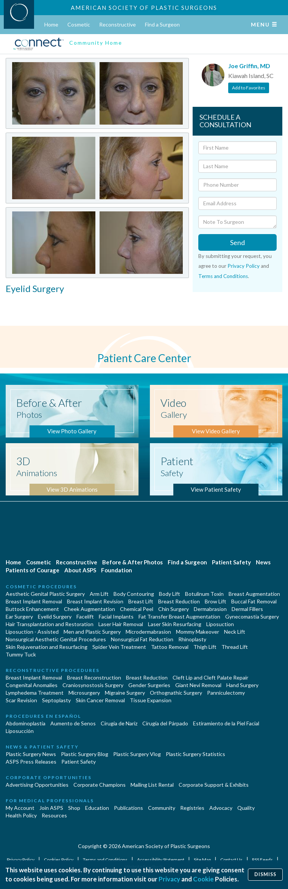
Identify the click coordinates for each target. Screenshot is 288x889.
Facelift (85, 616)
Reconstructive (117, 24)
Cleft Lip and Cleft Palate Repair (210, 677)
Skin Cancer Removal (100, 700)
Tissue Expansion (150, 700)
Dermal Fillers (247, 609)
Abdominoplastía (25, 723)
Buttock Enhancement (32, 609)
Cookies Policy (59, 859)
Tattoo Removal (169, 647)
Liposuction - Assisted (32, 631)
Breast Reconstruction (94, 677)
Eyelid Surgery (55, 616)
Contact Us (231, 859)
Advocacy (220, 808)
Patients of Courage (32, 570)
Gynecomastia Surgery (252, 616)
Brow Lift (215, 601)
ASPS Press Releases (31, 761)
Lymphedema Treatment (35, 692)
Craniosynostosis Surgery (92, 685)
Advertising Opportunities (37, 784)
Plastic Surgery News (31, 754)
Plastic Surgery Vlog (137, 754)
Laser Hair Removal (120, 624)
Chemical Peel (136, 609)
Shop (74, 808)
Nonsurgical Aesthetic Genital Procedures (56, 639)
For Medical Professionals (50, 800)
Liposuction (220, 624)
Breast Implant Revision (95, 601)
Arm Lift (99, 594)
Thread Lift (234, 647)
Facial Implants (116, 616)
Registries (192, 808)
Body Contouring (134, 594)
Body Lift (169, 594)
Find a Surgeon (162, 24)
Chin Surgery (173, 609)
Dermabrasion (210, 609)
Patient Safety (231, 562)
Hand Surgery (242, 685)
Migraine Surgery (125, 692)
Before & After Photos (132, 562)
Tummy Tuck (21, 654)
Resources (54, 815)
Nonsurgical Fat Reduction (142, 639)
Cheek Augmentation (89, 609)
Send (237, 242)
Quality (246, 808)
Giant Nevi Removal (198, 685)
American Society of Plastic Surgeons (144, 7)
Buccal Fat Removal (254, 601)
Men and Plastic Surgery (92, 631)
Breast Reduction (179, 601)
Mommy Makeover (197, 631)
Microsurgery (84, 692)
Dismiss (265, 874)
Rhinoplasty (192, 639)
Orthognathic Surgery (176, 692)
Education (97, 808)
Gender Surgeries (149, 685)
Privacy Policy (243, 266)
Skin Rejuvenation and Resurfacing (46, 647)
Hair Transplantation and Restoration (49, 624)
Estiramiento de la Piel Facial (226, 723)
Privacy (169, 879)
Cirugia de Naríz (119, 723)
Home (51, 24)
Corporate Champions (99, 784)
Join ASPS (51, 808)
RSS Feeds (263, 859)
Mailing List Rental (152, 784)
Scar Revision (21, 700)
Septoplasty (56, 700)
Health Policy (21, 815)
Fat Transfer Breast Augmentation (179, 616)
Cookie (203, 879)
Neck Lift (234, 631)
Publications (128, 808)
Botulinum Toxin (204, 594)
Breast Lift (140, 601)
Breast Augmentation (254, 594)
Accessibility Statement (161, 859)
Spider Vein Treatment (119, 647)
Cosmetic (78, 24)
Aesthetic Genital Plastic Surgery (45, 594)
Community (161, 808)
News (263, 562)
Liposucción (20, 731)
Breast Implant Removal (34, 601)
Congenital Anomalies (32, 685)
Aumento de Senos (73, 723)
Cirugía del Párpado (165, 723)
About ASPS (80, 570)
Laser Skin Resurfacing (174, 624)
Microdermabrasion (148, 631)
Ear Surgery (19, 616)
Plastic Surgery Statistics (195, 754)
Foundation (116, 570)
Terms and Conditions (223, 276)
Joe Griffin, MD (249, 65)
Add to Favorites (248, 88)
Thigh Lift (204, 647)
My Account (20, 808)
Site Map (203, 859)
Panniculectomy (226, 692)
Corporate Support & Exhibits (214, 784)
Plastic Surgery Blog (84, 754)
